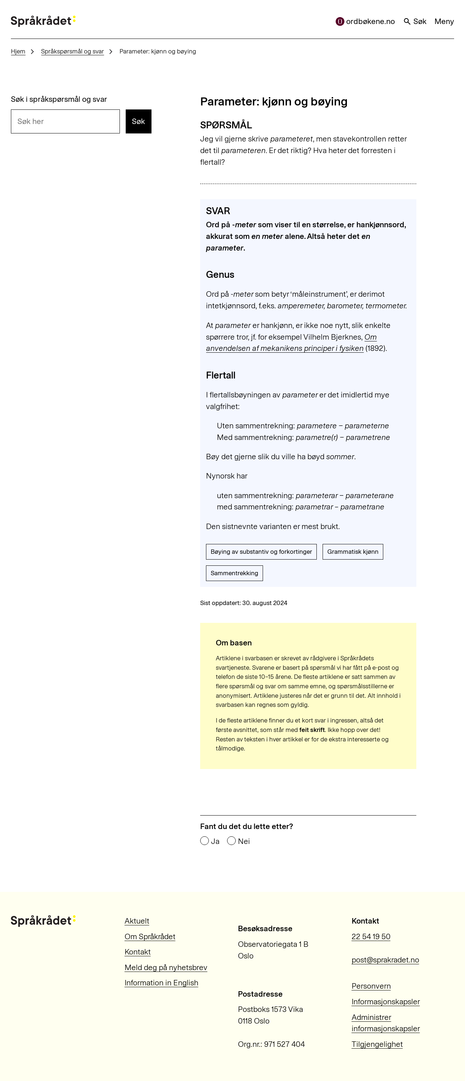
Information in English (161, 982)
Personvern (371, 985)
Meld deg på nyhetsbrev (166, 967)
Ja (215, 841)
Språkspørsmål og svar (72, 51)
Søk (415, 21)
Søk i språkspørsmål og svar (59, 99)
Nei (244, 841)
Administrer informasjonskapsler (386, 1023)
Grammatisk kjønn (353, 551)
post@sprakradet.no (385, 959)
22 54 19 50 (371, 936)
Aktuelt (137, 920)
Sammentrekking (234, 573)
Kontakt (138, 951)
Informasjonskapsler (386, 1001)
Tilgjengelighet (377, 1044)
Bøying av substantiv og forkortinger (261, 551)
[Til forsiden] (43, 21)
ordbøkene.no (365, 21)
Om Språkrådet (150, 936)
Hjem (18, 51)
